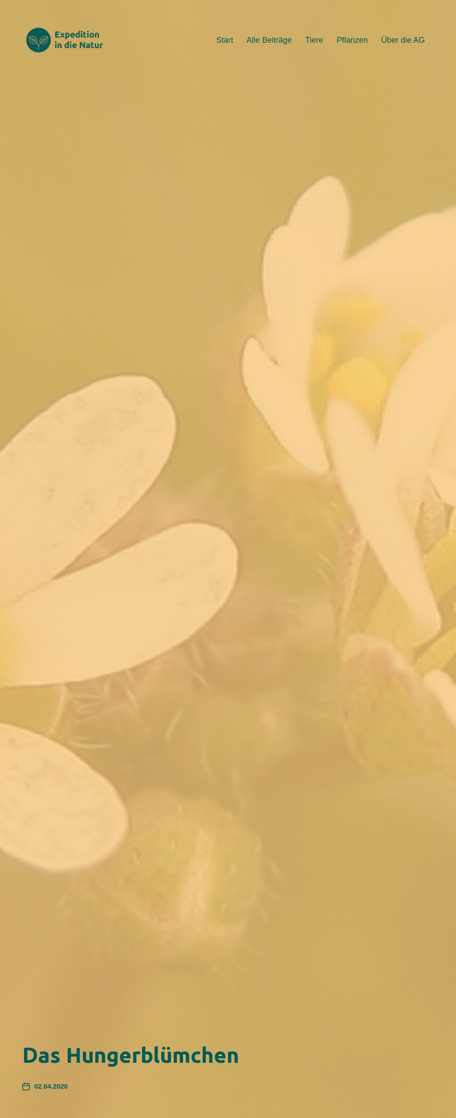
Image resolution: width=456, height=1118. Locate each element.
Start (224, 40)
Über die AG (403, 40)
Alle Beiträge (269, 40)
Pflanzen (352, 40)
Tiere (314, 40)
